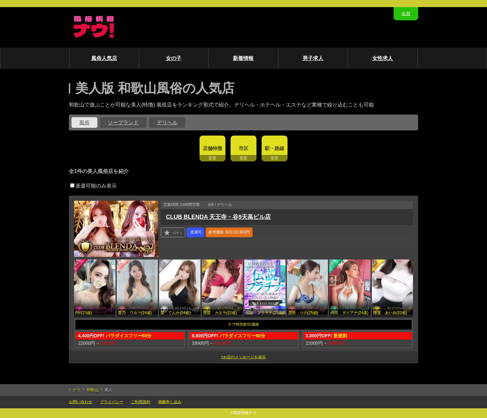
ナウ (76, 390)
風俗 (84, 122)
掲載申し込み (169, 402)
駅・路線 (274, 148)
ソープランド (123, 122)
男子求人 (313, 58)
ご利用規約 (140, 402)
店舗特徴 (212, 148)
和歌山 (92, 390)
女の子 (173, 58)
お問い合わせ (80, 402)
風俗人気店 (104, 58)
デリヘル (167, 122)
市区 (243, 148)
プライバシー (111, 402)
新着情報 (243, 58)
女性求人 (382, 58)
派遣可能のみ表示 (93, 186)
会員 (405, 13)
